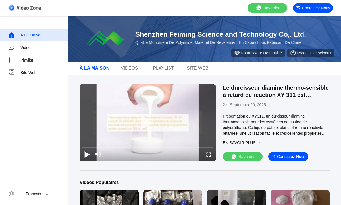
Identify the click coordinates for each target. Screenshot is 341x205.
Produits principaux (310, 53)
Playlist (20, 60)
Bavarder (267, 8)
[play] (148, 123)
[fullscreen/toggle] (208, 154)
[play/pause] (87, 154)
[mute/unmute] (98, 154)
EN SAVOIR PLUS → (242, 142)
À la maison (25, 35)
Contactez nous (313, 8)
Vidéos (20, 47)
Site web (22, 72)
